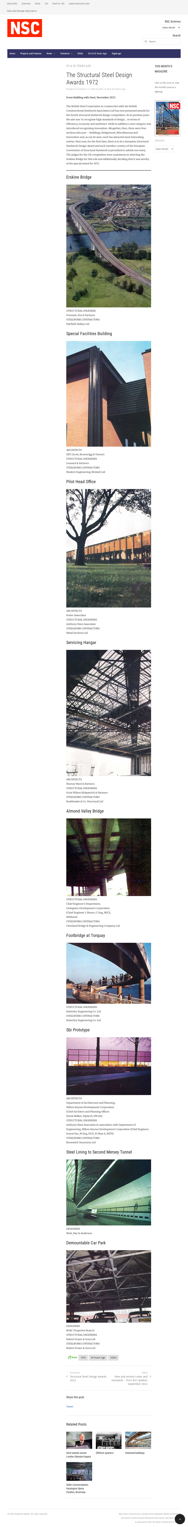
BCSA (37, 3)
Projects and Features (30, 53)
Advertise (26, 3)
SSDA (80, 53)
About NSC (12, 3)
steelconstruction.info (79, 3)
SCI (46, 3)
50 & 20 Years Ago (97, 53)
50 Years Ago (98, 1357)
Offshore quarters (104, 1452)
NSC (101, 89)
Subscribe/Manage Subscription (22, 11)
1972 (83, 1357)
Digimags (116, 53)
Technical (64, 53)
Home (12, 53)
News (49, 53)
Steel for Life (58, 3)
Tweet (69, 1406)
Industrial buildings (134, 1452)
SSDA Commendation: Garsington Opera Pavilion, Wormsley (77, 1488)
